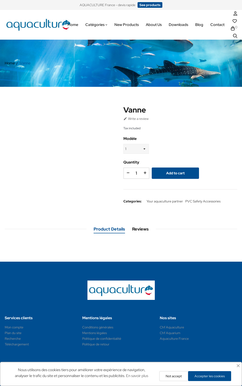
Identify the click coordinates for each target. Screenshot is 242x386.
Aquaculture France (174, 338)
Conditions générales (97, 327)
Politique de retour (95, 344)
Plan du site (13, 333)
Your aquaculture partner (165, 201)
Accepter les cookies (209, 376)
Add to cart (175, 173)
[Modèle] (136, 149)
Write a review (136, 119)
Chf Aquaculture (172, 327)
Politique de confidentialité (101, 338)
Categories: (132, 201)
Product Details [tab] (109, 229)
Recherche (13, 338)
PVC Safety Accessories (202, 201)
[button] (150, 5)
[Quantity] (136, 173)
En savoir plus (137, 375)
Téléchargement (17, 344)
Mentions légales (94, 333)
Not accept (174, 376)
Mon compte (14, 327)
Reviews (140, 229)
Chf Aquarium (170, 333)
